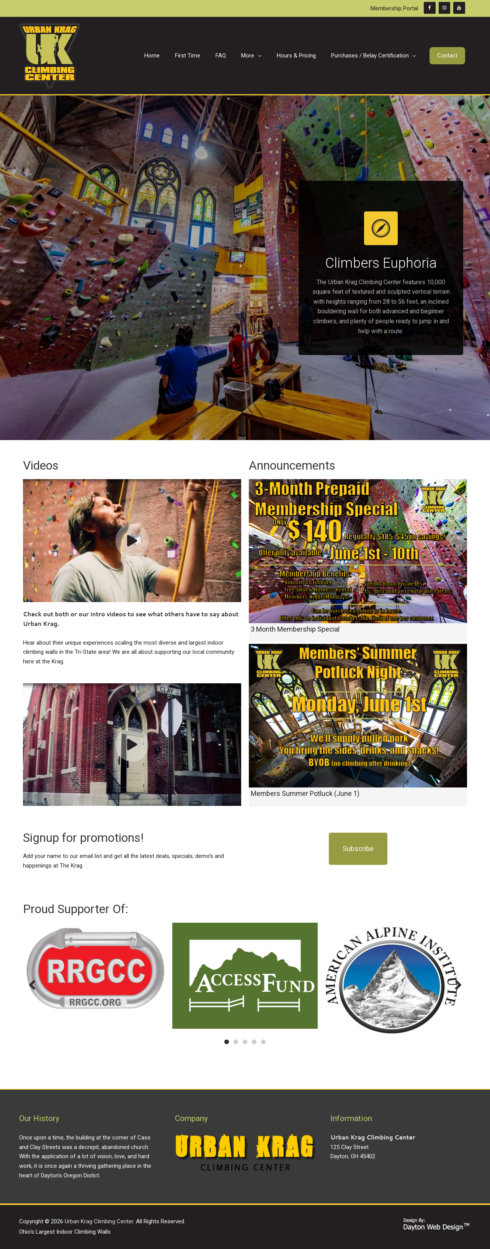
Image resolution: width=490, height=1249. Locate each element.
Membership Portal (394, 8)
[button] (447, 55)
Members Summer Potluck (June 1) (305, 793)
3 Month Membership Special (295, 629)
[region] (245, 267)
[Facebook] (429, 8)
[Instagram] (444, 8)
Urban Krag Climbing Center (99, 1221)
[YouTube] (459, 8)
